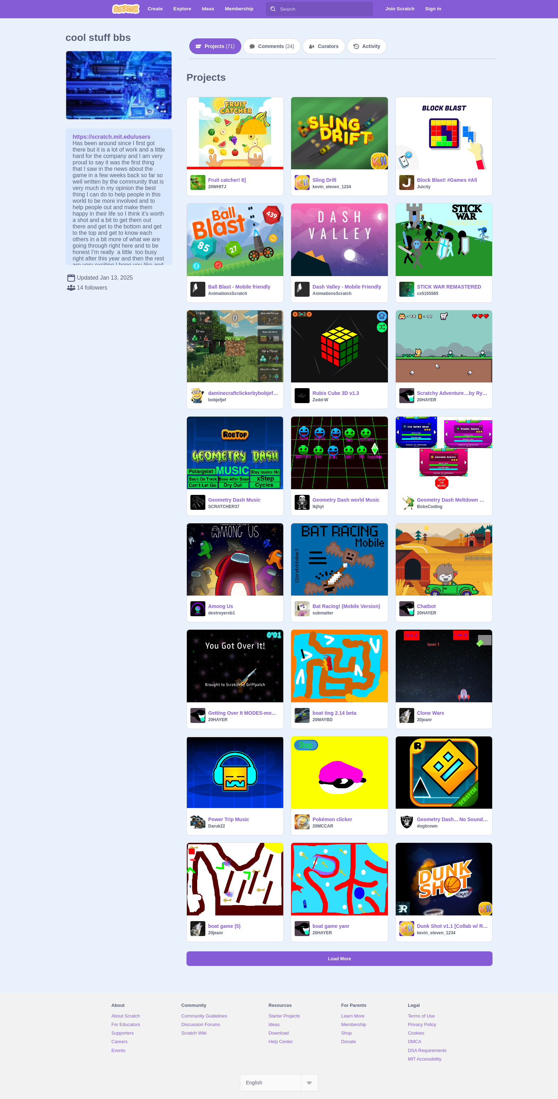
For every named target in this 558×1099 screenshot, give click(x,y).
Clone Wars (430, 713)
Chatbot (426, 606)
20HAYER (426, 399)
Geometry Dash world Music (345, 500)
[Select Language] (279, 1082)
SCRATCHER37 (223, 506)
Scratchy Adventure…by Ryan (452, 393)
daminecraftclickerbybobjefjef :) (243, 393)
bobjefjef (217, 399)
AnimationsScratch (227, 293)
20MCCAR (322, 826)
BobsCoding (429, 506)
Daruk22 (216, 826)
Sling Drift (324, 180)
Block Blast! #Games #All (447, 180)
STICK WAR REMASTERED (449, 287)
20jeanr (424, 719)
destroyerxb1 (221, 613)
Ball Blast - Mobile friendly (239, 287)
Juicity (424, 186)
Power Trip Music (228, 819)
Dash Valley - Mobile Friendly (346, 287)
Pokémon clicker (332, 819)
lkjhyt (317, 506)
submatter (322, 613)
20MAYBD (322, 719)
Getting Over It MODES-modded (243, 713)
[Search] (273, 9)
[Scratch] (125, 9)
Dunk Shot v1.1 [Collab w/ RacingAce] (452, 926)
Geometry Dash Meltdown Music (452, 500)
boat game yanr (330, 926)
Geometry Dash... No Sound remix (452, 819)
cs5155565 (427, 293)
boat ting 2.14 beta (334, 713)
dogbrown (427, 826)
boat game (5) (224, 926)
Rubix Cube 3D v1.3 (335, 393)
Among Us (220, 606)
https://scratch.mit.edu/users (112, 137)
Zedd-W (320, 399)
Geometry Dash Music (234, 500)
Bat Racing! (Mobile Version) (346, 606)
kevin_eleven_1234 (331, 186)
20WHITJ (217, 186)
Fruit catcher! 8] (227, 180)
